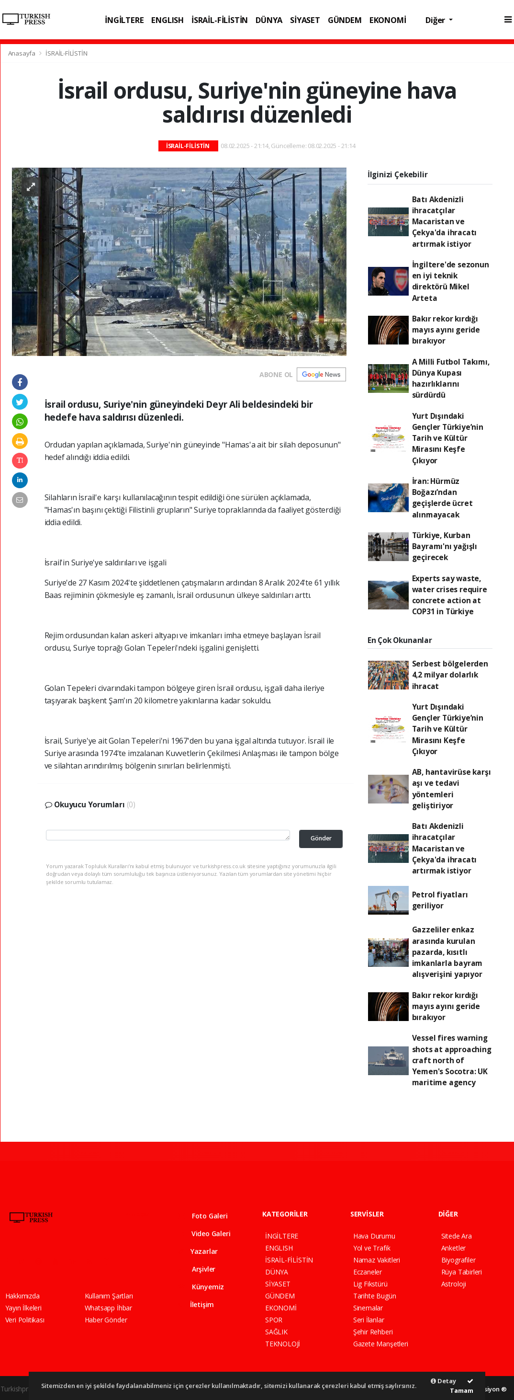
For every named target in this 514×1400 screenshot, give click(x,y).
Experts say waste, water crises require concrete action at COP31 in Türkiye (449, 595)
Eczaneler (367, 1271)
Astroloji (453, 1283)
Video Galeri (204, 1233)
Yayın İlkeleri (23, 1307)
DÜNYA (269, 19)
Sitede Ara (456, 1235)
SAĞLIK (276, 1331)
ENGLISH (167, 19)
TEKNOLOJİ (282, 1343)
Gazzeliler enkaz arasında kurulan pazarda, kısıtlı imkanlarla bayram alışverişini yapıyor (447, 951)
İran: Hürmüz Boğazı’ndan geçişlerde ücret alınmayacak (442, 498)
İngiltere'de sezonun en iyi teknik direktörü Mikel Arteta (450, 281)
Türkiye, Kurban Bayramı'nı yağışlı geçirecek (445, 546)
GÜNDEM (345, 19)
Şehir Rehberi (373, 1331)
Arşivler (196, 1269)
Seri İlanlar (368, 1319)
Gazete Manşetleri (380, 1343)
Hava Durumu (374, 1235)
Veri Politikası (25, 1319)
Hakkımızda (22, 1295)
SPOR (273, 1319)
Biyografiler (458, 1259)
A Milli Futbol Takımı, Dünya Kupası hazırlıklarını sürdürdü (451, 378)
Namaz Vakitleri (376, 1259)
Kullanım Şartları (109, 1295)
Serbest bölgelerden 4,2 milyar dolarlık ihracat (450, 674)
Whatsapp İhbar (108, 1307)
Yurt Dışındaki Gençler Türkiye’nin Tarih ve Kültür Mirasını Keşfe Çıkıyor (447, 438)
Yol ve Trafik (372, 1247)
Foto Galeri (203, 1215)
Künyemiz (201, 1286)
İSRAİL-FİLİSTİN (219, 19)
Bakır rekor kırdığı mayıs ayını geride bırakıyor (446, 329)
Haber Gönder (106, 1319)
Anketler (453, 1247)
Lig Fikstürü (370, 1283)
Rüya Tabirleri (461, 1271)
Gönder (321, 838)
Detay (443, 1381)
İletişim (196, 1304)
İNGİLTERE (124, 19)
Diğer (436, 19)
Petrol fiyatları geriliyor (440, 900)
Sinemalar (368, 1307)
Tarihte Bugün (374, 1295)
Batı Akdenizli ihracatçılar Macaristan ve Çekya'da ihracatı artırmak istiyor (444, 221)
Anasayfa (22, 53)
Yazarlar (198, 1251)
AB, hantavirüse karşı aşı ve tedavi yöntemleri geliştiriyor (451, 789)
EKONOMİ (387, 19)
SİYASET (305, 19)
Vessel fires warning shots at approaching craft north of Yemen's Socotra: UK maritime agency (452, 1060)
